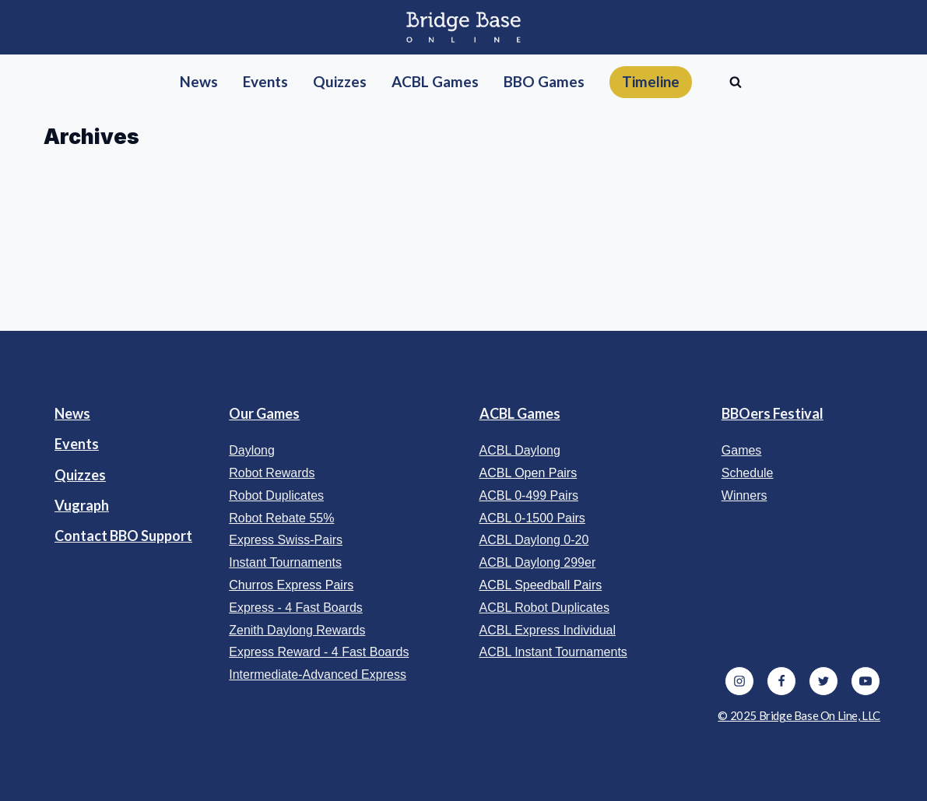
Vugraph (81, 505)
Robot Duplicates (276, 495)
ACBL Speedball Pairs (540, 585)
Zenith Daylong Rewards (297, 630)
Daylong (252, 450)
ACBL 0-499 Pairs (528, 495)
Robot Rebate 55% (281, 518)
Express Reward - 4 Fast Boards (319, 652)
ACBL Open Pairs (528, 473)
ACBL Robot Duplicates (544, 607)
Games (742, 450)
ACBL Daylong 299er (537, 562)
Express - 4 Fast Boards (296, 607)
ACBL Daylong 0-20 (534, 539)
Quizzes (80, 474)
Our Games (264, 413)
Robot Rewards (271, 473)
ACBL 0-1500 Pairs (532, 518)
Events (76, 443)
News (72, 413)
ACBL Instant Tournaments (553, 652)
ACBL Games (519, 413)
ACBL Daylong (519, 450)
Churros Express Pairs (291, 585)
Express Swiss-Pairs (285, 539)
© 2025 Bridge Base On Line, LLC (799, 715)
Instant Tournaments (285, 562)
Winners (744, 495)
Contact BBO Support (123, 535)
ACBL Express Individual (547, 630)
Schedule (748, 473)
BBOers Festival (772, 413)
